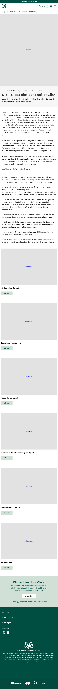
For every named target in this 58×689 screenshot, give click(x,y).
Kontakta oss (28, 617)
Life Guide (9, 91)
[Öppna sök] (30, 11)
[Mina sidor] (47, 6)
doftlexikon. (26, 169)
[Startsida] (4, 6)
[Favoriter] (43, 6)
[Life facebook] (8, 633)
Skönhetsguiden (19, 91)
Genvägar (28, 623)
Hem (3, 91)
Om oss (28, 612)
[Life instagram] (4, 633)
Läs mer (6, 293)
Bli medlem (29, 596)
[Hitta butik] (40, 6)
